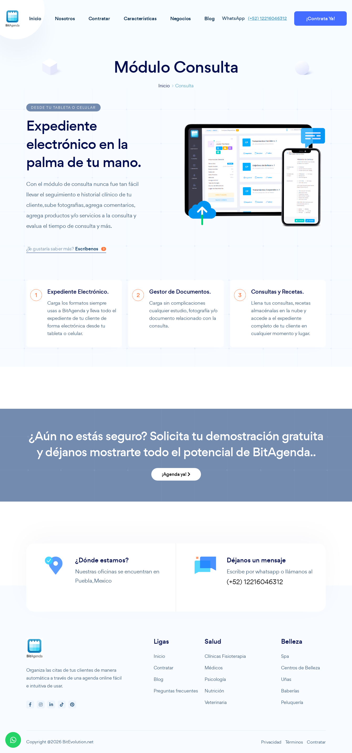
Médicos (214, 668)
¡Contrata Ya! (320, 18)
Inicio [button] (35, 18)
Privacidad (271, 742)
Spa (285, 656)
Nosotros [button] (65, 18)
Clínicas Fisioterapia (225, 656)
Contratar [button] (99, 18)
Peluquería (292, 702)
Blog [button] (209, 18)
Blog (158, 679)
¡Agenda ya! (176, 474)
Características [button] (140, 18)
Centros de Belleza (300, 668)
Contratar (163, 668)
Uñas (286, 679)
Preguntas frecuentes (176, 691)
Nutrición (214, 691)
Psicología (215, 679)
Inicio (164, 86)
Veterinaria (216, 702)
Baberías (290, 691)
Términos (294, 742)
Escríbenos (90, 249)
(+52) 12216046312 (267, 18)
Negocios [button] (180, 18)
